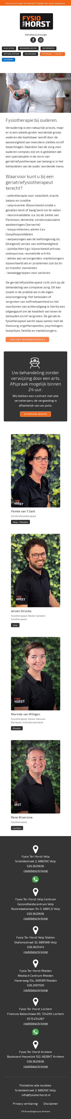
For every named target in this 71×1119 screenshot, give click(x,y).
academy (8, 60)
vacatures (30, 54)
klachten (9, 48)
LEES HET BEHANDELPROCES (27, 339)
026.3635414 (35, 947)
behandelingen (28, 48)
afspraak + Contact (52, 54)
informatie (48, 48)
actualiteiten (11, 54)
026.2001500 (35, 985)
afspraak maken (35, 414)
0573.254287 (35, 1018)
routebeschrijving (35, 870)
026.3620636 (35, 866)
